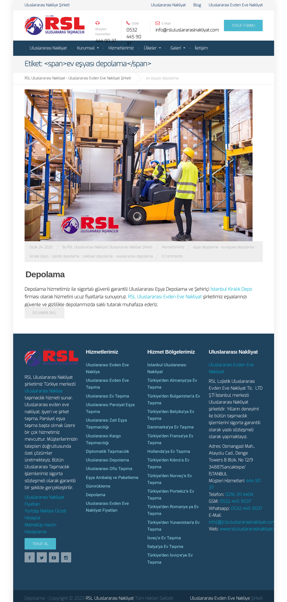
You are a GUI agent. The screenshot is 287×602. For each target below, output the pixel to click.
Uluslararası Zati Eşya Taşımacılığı (106, 423)
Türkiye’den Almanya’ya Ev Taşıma (172, 384)
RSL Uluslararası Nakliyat (110, 598)
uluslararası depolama (134, 256)
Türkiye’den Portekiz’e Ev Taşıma (170, 495)
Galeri (175, 48)
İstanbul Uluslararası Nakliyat (166, 368)
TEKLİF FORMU (243, 25)
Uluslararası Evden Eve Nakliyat (236, 5)
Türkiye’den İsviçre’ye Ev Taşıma (170, 558)
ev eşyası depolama (237, 247)
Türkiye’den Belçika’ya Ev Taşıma (170, 415)
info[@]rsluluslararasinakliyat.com (242, 522)
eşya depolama (205, 247)
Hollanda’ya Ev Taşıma (168, 451)
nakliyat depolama (98, 256)
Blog (197, 5)
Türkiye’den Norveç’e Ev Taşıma (169, 479)
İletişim (201, 48)
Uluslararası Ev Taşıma (107, 396)
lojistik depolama (65, 256)
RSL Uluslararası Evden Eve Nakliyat (165, 297)
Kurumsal (85, 48)
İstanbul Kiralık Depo (231, 289)
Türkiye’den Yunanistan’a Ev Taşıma (173, 526)
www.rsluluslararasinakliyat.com (251, 529)
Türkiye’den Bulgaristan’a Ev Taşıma (173, 399)
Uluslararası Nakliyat (168, 5)
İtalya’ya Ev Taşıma (165, 546)
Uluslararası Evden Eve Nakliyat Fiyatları (107, 507)
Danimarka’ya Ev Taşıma (170, 426)
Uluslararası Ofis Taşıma (109, 468)
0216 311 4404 (239, 494)
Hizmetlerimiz (121, 48)
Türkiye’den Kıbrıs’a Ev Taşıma (168, 463)
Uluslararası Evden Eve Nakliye (107, 368)
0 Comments (172, 256)
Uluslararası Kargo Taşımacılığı (103, 439)
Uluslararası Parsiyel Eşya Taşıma (110, 408)
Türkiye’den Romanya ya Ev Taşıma (173, 510)
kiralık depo (39, 256)
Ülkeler (150, 48)
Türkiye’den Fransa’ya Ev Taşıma (170, 439)
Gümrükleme (98, 486)
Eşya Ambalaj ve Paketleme (112, 477)
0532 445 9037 (235, 501)
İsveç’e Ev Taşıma (164, 537)
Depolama (45, 274)
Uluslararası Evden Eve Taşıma (107, 384)
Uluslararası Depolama (107, 459)
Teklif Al (40, 544)
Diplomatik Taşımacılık (107, 451)
